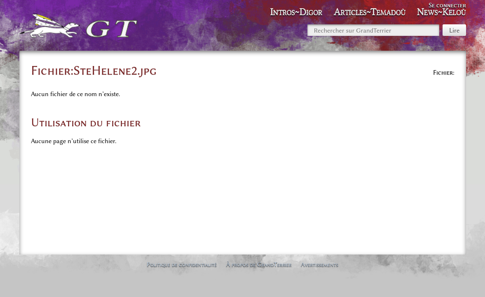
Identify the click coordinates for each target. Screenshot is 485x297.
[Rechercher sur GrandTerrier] (373, 30)
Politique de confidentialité (182, 264)
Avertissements (319, 264)
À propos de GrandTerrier (259, 264)
